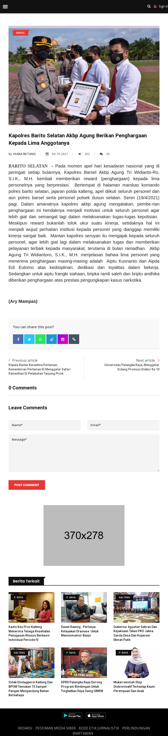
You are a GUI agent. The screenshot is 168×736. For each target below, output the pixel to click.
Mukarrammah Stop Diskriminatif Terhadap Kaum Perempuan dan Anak (134, 687)
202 (84, 154)
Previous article (46, 367)
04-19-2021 (57, 154)
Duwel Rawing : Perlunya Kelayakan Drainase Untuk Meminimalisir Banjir (79, 631)
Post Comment (26, 485)
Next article (121, 364)
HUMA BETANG (22, 154)
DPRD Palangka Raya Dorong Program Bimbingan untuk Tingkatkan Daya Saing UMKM (82, 687)
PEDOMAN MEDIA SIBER (55, 728)
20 (105, 154)
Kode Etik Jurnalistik (99, 728)
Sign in (161, 6)
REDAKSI (25, 728)
